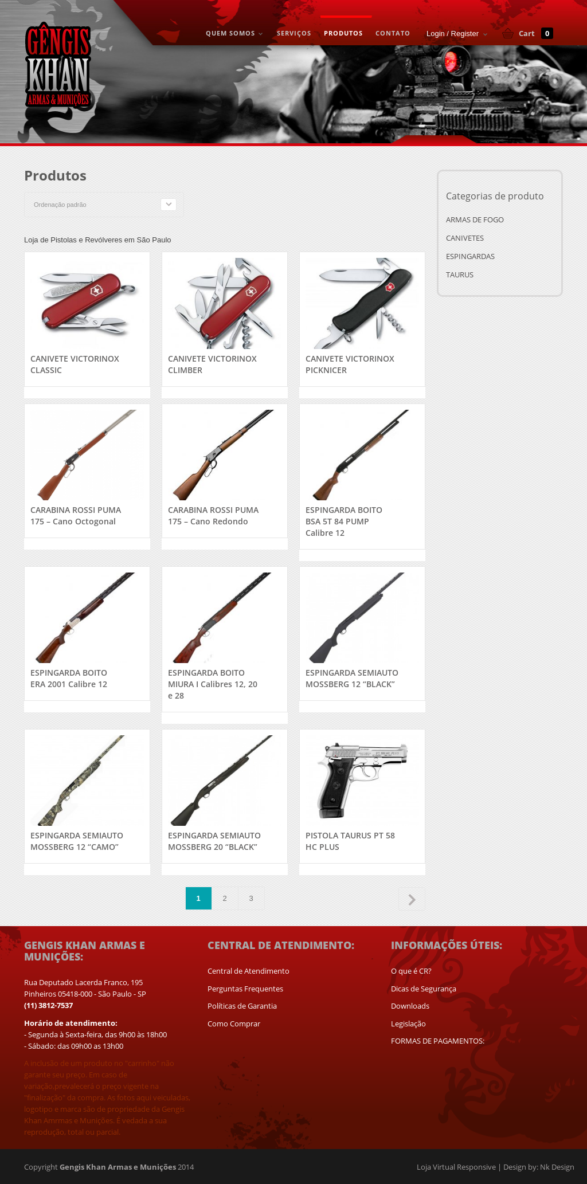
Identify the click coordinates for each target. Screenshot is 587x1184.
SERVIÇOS (294, 33)
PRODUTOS (343, 33)
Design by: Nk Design (538, 1167)
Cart (536, 33)
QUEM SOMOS (233, 34)
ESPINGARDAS (470, 256)
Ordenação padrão (60, 204)
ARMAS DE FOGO (475, 219)
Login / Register (452, 33)
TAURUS (459, 274)
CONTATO (392, 33)
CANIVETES (465, 238)
